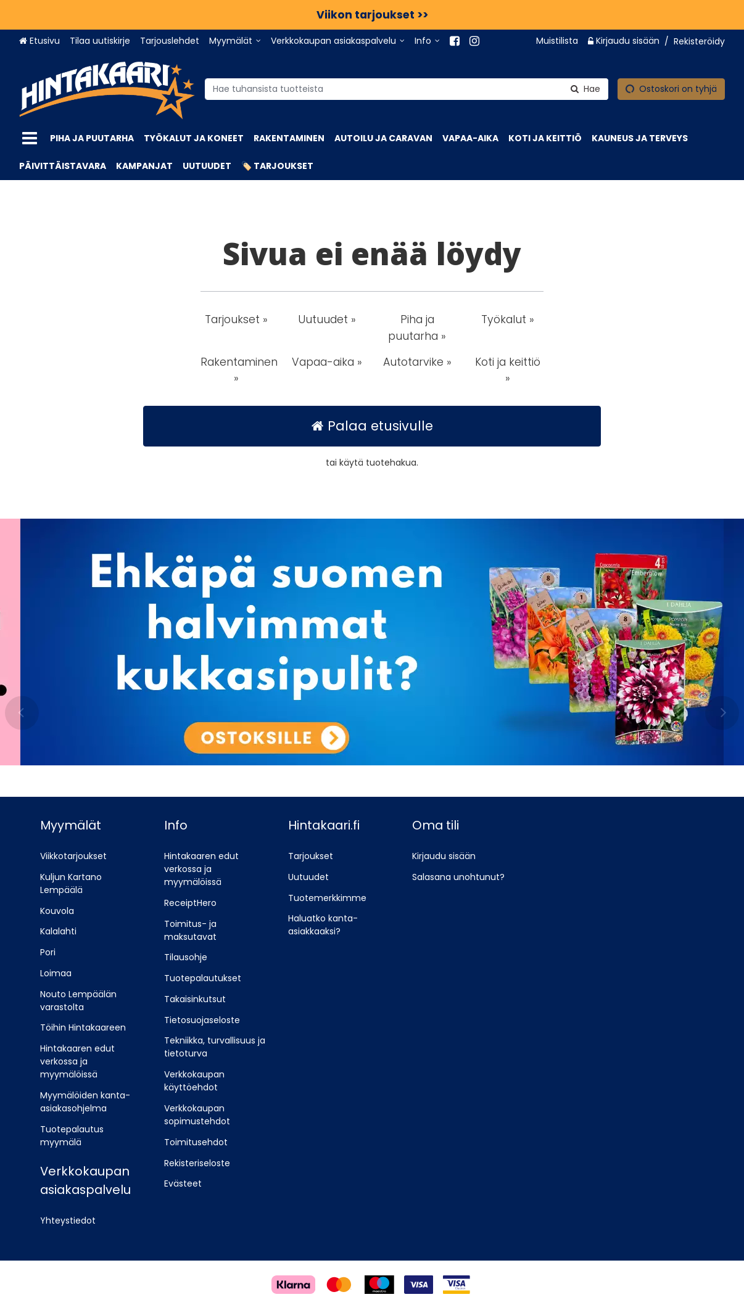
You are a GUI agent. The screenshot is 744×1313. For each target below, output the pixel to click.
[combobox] (406, 88)
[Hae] (585, 88)
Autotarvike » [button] (417, 362)
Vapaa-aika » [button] (327, 362)
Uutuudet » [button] (327, 319)
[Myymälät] (235, 41)
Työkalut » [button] (507, 319)
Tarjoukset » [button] (236, 319)
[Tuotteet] (29, 138)
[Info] (427, 41)
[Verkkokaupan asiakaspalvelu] (338, 41)
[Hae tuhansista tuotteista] (406, 88)
